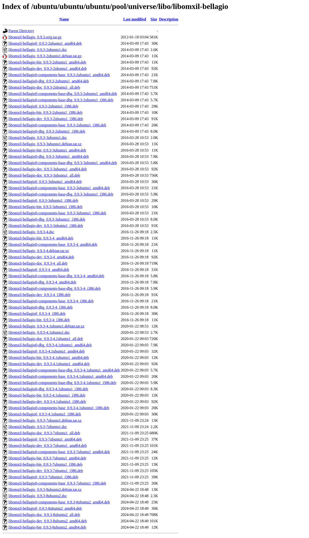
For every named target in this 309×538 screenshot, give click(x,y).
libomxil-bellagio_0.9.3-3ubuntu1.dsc (37, 138)
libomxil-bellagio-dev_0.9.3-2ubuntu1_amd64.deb (47, 68)
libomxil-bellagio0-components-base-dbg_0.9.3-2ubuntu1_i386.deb (60, 100)
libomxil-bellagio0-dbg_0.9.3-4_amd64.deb (42, 282)
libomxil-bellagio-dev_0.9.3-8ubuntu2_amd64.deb (47, 521)
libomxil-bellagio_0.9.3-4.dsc (31, 232)
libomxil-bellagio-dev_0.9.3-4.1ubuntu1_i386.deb (47, 402)
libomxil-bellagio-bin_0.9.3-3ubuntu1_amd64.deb (47, 150)
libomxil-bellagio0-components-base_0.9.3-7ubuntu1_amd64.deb (59, 452)
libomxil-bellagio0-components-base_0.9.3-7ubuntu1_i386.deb (57, 483)
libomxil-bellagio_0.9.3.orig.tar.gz (35, 37)
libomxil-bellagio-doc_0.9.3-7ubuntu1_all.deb (44, 433)
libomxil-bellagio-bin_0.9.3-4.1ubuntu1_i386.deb (46, 395)
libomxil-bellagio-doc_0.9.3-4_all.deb (37, 263)
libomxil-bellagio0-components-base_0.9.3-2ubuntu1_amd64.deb (59, 75)
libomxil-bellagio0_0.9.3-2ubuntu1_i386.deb (43, 106)
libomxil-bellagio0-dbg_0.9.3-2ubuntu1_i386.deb (46, 131)
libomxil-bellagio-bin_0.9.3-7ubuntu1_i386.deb (45, 464)
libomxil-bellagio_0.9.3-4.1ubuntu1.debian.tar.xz (46, 326)
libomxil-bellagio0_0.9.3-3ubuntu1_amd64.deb (45, 182)
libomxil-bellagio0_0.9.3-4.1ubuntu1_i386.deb (44, 414)
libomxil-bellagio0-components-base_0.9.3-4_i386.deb (50, 301)
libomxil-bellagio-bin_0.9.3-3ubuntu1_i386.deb (45, 207)
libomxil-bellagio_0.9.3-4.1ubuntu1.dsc (39, 332)
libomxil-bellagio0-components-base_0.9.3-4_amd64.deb (52, 244)
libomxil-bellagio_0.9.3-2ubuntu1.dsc (37, 50)
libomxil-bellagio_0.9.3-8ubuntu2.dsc (37, 496)
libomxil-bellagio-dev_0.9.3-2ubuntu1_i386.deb (45, 119)
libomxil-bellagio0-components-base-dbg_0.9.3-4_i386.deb (54, 288)
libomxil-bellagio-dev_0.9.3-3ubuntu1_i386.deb (45, 226)
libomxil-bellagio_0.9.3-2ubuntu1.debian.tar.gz (45, 56)
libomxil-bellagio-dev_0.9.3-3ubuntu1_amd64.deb (47, 169)
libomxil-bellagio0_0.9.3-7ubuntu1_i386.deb (43, 477)
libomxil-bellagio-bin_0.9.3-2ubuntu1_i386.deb (45, 112)
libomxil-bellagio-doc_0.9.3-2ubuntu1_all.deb (44, 87)
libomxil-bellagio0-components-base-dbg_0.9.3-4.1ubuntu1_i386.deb (62, 383)
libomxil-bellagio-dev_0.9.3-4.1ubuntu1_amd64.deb (49, 364)
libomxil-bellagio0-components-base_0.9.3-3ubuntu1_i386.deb (57, 213)
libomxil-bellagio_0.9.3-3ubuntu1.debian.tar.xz (45, 144)
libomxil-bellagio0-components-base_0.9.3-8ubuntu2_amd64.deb (59, 502)
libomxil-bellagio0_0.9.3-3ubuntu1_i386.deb (43, 200)
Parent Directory (21, 31)
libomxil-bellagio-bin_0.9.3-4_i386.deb (39, 320)
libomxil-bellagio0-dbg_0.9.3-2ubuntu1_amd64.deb (48, 81)
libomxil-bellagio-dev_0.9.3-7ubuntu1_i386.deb (45, 471)
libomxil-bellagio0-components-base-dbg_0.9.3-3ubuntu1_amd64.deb (62, 163)
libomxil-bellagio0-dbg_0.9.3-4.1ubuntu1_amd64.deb (50, 345)
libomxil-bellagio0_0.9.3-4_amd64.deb (38, 270)
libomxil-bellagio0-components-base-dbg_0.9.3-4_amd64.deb (56, 276)
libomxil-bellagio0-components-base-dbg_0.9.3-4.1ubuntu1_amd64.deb (64, 370)
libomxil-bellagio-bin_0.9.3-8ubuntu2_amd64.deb (47, 527)
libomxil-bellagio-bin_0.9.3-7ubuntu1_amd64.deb (47, 458)
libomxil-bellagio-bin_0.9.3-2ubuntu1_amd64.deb (47, 62)
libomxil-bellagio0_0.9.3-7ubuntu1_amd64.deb (45, 439)
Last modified (134, 19)
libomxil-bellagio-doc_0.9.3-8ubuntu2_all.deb (44, 515)
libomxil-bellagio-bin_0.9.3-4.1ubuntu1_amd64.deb (48, 358)
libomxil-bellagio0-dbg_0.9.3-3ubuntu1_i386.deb (46, 219)
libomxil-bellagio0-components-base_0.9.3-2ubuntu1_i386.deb (57, 125)
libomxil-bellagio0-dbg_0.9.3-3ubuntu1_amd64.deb (48, 156)
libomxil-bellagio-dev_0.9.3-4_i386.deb (39, 295)
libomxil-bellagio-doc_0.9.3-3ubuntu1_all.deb (44, 175)
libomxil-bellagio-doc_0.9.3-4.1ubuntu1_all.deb (45, 339)
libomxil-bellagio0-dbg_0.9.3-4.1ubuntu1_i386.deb (48, 389)
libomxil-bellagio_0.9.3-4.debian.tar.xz (38, 251)
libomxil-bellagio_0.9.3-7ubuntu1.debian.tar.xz (45, 420)
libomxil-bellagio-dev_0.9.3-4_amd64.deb (41, 257)
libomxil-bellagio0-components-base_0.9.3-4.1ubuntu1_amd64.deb (60, 376)
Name (64, 19)
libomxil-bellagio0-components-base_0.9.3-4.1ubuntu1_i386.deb (58, 408)
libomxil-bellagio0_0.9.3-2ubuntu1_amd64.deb (45, 43)
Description (168, 19)
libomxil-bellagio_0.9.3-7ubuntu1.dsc (37, 427)
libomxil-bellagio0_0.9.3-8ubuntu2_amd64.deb (45, 508)
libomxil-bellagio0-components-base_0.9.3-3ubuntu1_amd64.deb (59, 188)
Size (153, 19)
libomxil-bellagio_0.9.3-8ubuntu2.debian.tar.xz (45, 489)
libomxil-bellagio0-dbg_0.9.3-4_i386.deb (40, 307)
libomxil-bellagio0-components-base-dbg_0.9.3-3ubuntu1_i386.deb (60, 194)
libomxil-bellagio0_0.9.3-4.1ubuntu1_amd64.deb (46, 351)
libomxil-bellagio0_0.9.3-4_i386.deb (36, 314)
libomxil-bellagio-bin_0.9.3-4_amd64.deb (40, 238)
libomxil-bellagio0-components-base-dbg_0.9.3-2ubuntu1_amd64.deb (62, 94)
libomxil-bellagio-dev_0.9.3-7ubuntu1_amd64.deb (47, 445)
